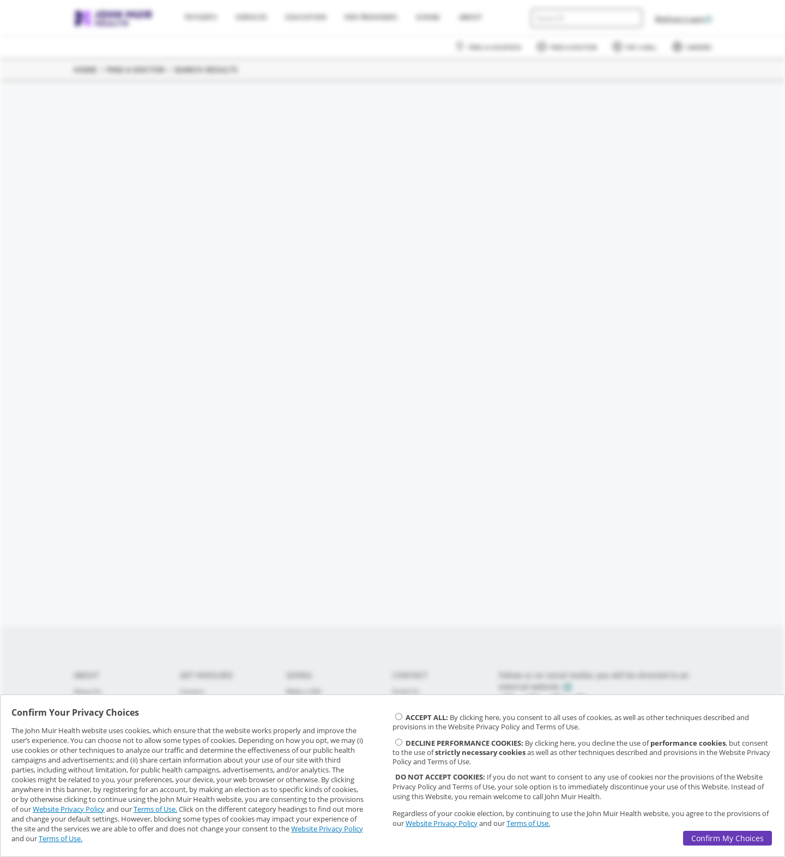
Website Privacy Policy (69, 809)
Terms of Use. (155, 809)
